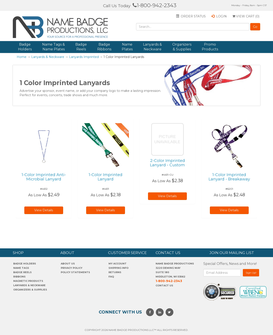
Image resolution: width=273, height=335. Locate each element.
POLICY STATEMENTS (75, 272)
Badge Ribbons (104, 46)
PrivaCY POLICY (71, 267)
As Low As (37, 195)
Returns (115, 272)
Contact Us (164, 285)
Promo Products (210, 46)
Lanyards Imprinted (84, 57)
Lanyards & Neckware (152, 46)
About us (68, 263)
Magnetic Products (28, 280)
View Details (43, 210)
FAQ (111, 276)
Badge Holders (25, 46)
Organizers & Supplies (181, 46)
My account (118, 263)
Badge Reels (81, 46)
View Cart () (245, 16)
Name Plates (127, 46)
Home (21, 57)
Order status (191, 16)
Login (219, 16)
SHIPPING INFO (118, 267)
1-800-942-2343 (154, 5)
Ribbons (19, 276)
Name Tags (21, 267)
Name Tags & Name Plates (53, 46)
